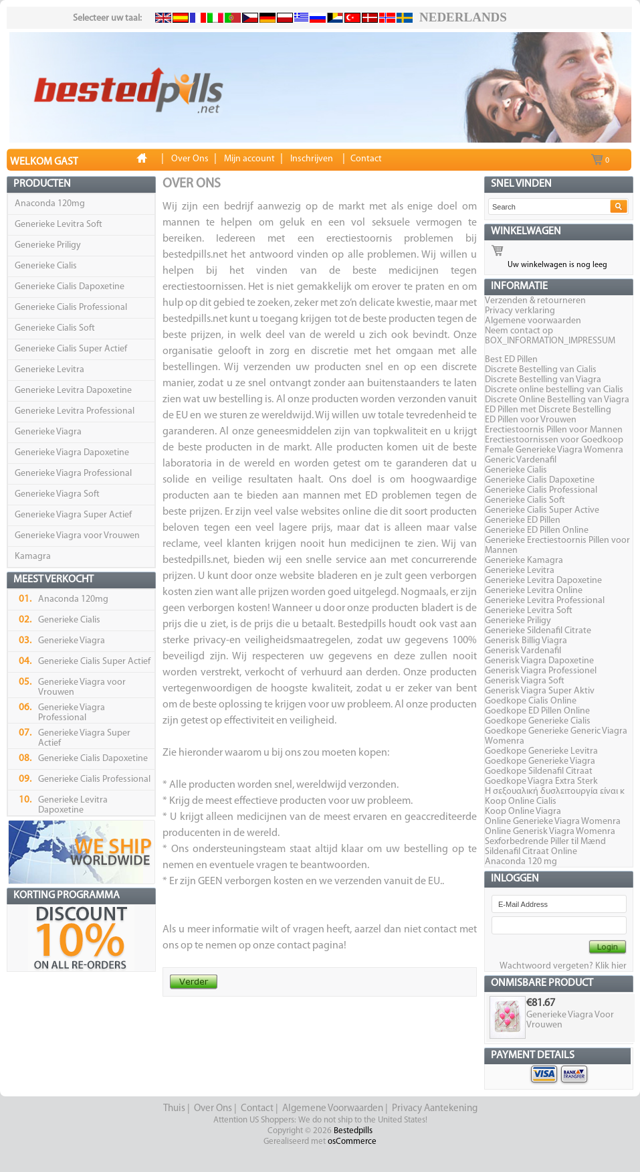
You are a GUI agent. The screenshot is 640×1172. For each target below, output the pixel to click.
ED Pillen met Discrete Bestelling (548, 410)
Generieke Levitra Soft (58, 225)
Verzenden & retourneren (535, 301)
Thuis (174, 1109)
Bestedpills (353, 1130)
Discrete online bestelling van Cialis (554, 390)
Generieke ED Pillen (522, 520)
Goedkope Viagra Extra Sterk (541, 781)
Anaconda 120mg (50, 204)
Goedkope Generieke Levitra (541, 751)
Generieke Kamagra (524, 561)
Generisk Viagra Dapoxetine (539, 661)
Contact (257, 1109)
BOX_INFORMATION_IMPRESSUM (550, 341)
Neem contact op (519, 331)
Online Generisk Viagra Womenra (550, 832)
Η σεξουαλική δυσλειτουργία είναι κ (555, 791)
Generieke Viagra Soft (57, 494)
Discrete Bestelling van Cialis (541, 370)
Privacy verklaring (520, 311)
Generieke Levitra (49, 370)
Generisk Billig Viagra (526, 641)
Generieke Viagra (48, 432)
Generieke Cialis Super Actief (71, 349)
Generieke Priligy (48, 245)
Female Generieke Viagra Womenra (554, 450)
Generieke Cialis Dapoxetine (69, 287)
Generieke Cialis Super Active (542, 510)
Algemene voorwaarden (533, 321)
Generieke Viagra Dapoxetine (72, 453)
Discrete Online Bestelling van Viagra (557, 400)
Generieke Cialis (46, 266)
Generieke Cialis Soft (55, 328)
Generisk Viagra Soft (524, 681)
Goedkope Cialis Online (530, 701)
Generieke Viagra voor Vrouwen (77, 536)
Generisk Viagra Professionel (541, 671)
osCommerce (352, 1141)
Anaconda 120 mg (521, 862)
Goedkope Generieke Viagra (540, 761)
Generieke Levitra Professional (74, 411)
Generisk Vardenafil (523, 651)
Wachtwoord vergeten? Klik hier (563, 966)
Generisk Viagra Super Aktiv (540, 691)
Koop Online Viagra (523, 812)
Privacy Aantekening (434, 1109)
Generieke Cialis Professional (71, 308)
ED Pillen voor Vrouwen (530, 420)
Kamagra (33, 557)
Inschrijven (311, 159)
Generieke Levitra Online (533, 591)
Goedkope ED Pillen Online (537, 711)
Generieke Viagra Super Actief (73, 515)
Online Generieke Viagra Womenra (553, 822)
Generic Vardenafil (520, 460)
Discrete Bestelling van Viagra (543, 380)
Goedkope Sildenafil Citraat (539, 771)
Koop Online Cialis (520, 802)
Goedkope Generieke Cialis (538, 721)
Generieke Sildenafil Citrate (538, 631)
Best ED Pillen (511, 360)
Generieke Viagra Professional (73, 474)
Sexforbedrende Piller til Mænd (545, 842)
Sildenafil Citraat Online (531, 852)
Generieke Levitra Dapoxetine (73, 391)
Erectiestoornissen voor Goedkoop (554, 440)
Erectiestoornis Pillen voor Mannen (554, 430)
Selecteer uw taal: (107, 18)
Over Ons (213, 1109)
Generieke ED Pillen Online (537, 530)
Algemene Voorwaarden (332, 1109)
